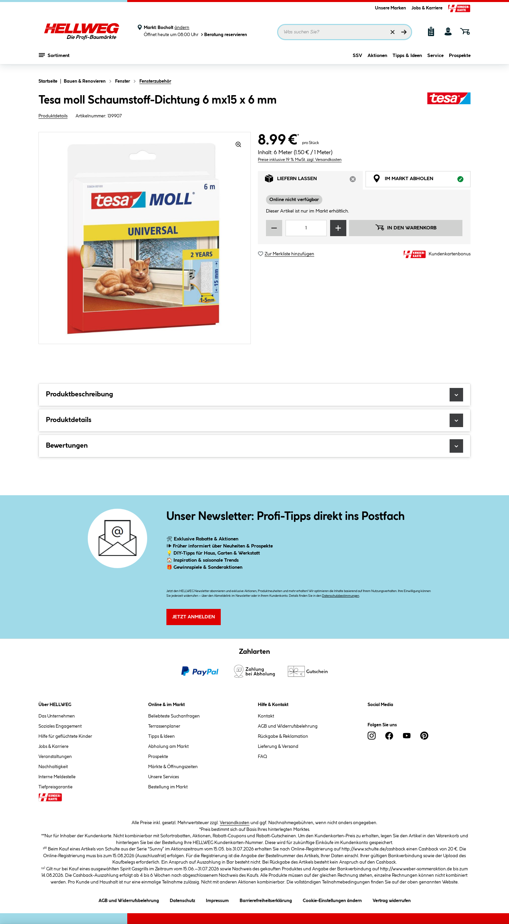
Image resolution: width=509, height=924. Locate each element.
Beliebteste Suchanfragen (174, 716)
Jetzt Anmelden (193, 617)
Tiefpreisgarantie (55, 787)
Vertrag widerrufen (392, 901)
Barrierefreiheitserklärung (266, 899)
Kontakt (266, 716)
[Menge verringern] (274, 228)
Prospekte (460, 59)
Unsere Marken (390, 8)
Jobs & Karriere (427, 8)
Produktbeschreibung (254, 394)
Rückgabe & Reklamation (283, 736)
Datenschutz (182, 899)
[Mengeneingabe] (306, 228)
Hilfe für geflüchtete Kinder (65, 736)
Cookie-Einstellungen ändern (332, 899)
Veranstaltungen (55, 757)
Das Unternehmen (56, 716)
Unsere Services (163, 777)
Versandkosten (234, 823)
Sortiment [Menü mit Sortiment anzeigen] (54, 59)
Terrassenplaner (164, 726)
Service (435, 59)
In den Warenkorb (405, 227)
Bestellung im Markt (168, 787)
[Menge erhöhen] (338, 228)
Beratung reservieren (223, 34)
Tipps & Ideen (407, 59)
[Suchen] (404, 32)
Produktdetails (53, 116)
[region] (144, 238)
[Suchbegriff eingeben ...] (344, 32)
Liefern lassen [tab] (314, 180)
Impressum (217, 899)
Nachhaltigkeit (53, 767)
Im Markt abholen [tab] (422, 180)
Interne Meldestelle (57, 777)
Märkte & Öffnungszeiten (173, 767)
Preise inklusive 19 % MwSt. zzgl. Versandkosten (300, 160)
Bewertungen (254, 446)
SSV (357, 59)
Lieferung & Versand (278, 747)
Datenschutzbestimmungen (340, 595)
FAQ (262, 757)
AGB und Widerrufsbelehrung (288, 726)
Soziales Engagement (60, 726)
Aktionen (377, 59)
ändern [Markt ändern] (182, 28)
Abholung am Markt (168, 747)
